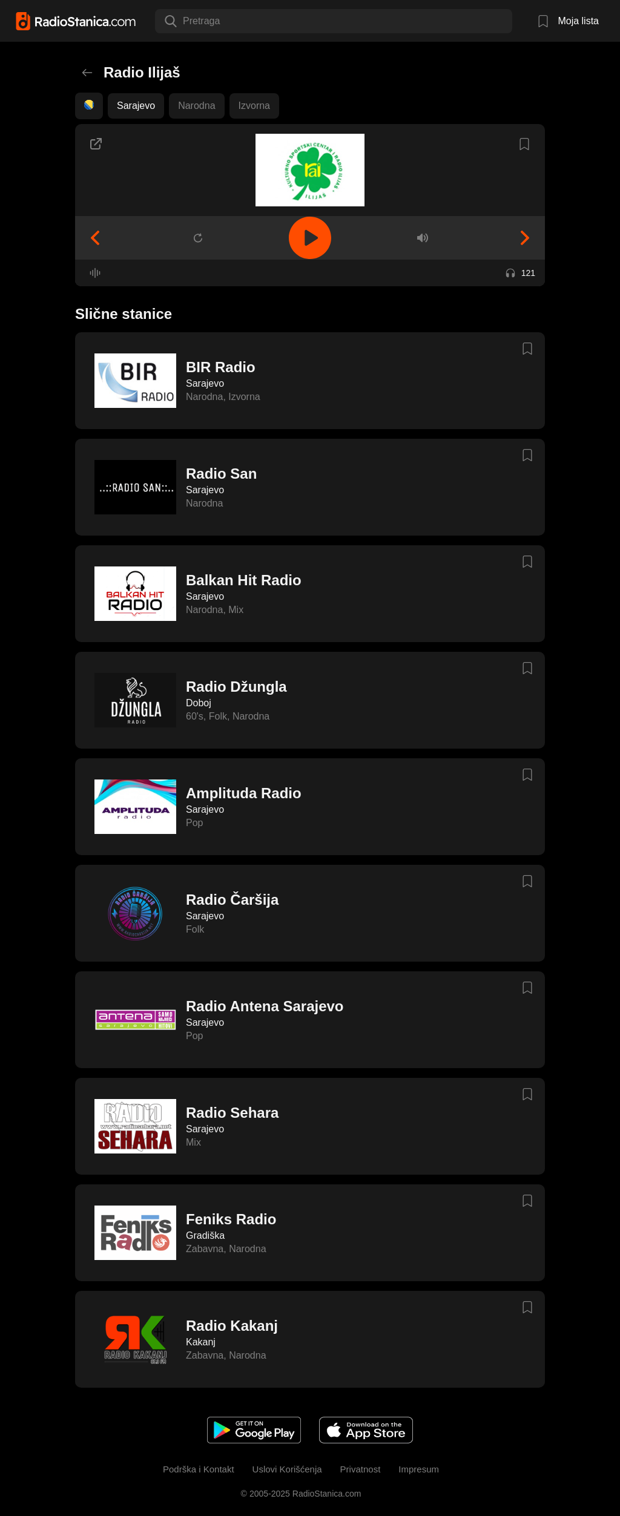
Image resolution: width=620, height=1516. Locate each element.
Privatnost (360, 1469)
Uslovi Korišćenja (287, 1469)
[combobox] (184, 21)
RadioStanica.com (325, 1493)
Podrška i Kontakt (198, 1469)
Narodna (196, 105)
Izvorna (254, 105)
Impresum (418, 1469)
